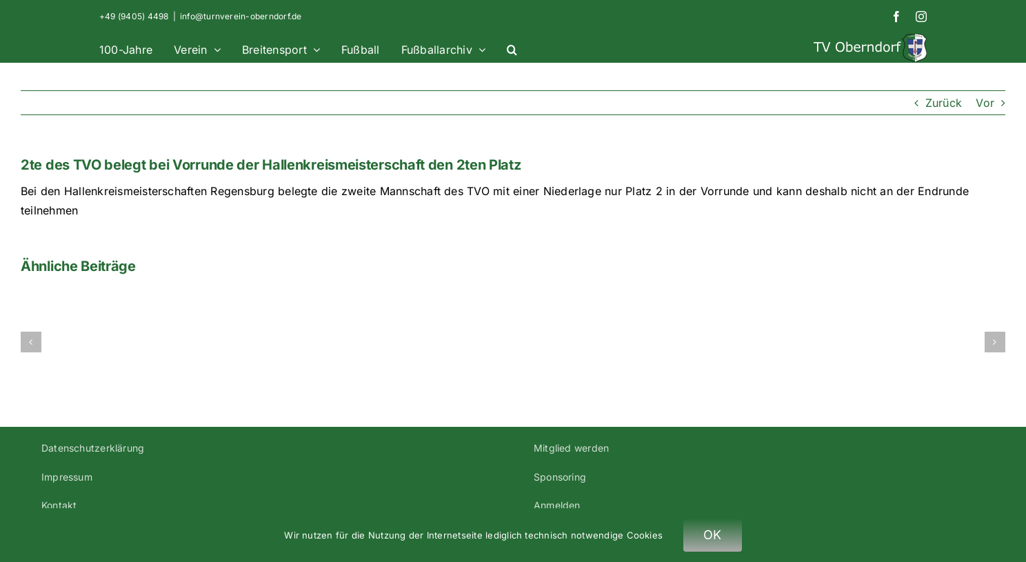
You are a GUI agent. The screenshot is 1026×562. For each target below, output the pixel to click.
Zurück (943, 103)
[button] (512, 48)
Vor (985, 103)
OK (712, 535)
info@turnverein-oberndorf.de (241, 16)
